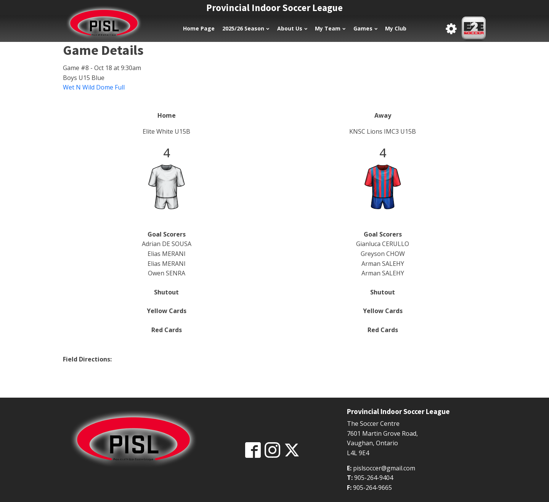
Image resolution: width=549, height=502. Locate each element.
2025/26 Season (245, 28)
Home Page (199, 28)
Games (365, 28)
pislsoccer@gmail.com (384, 468)
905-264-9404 (373, 477)
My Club (395, 28)
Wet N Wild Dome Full (94, 87)
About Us (292, 28)
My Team (330, 28)
